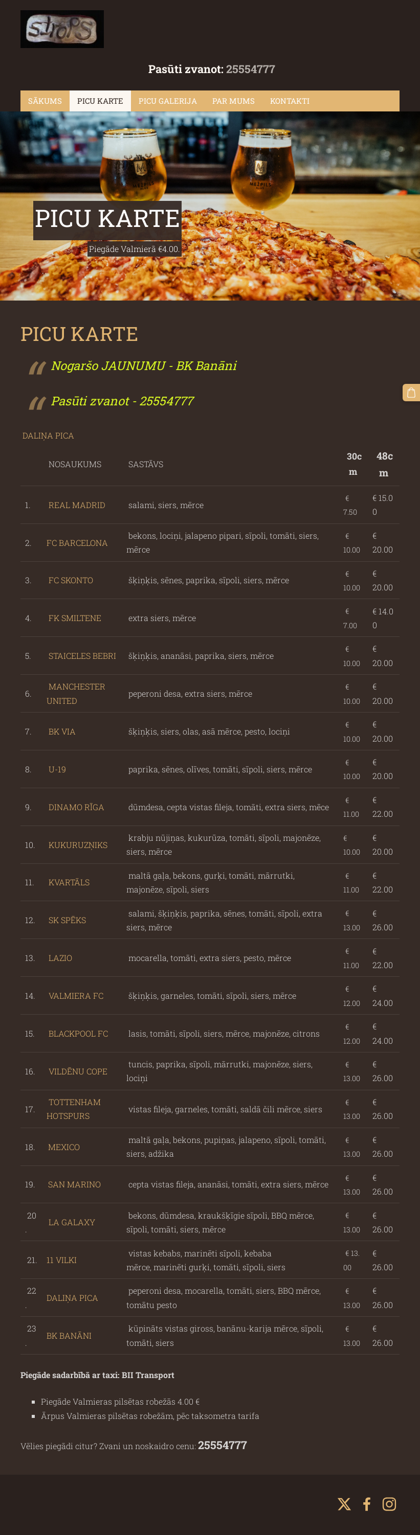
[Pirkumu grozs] (411, 392)
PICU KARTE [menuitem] (100, 101)
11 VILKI (63, 1259)
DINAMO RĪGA (76, 806)
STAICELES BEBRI (82, 655)
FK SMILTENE (75, 617)
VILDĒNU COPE (78, 1071)
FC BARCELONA (77, 542)
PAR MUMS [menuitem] (233, 101)
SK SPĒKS (67, 919)
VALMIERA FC (76, 995)
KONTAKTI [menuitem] (290, 101)
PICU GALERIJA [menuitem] (168, 101)
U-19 (57, 769)
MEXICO (64, 1146)
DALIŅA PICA (47, 435)
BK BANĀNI (70, 1335)
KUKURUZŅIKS (78, 844)
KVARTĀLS (69, 882)
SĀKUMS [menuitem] (45, 101)
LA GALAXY (71, 1222)
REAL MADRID (76, 504)
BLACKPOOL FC (78, 1033)
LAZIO (60, 957)
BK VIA (62, 731)
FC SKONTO (71, 580)
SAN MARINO (74, 1184)
